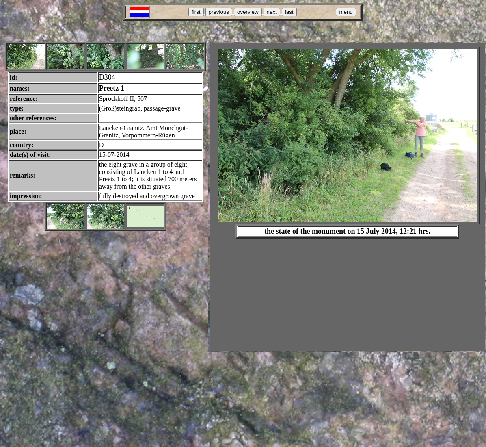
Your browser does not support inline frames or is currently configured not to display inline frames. (347, 197)
